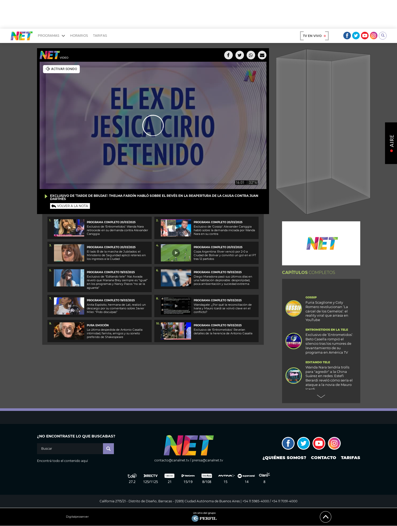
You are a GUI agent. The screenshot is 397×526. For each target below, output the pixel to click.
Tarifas (100, 35)
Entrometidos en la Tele (327, 329)
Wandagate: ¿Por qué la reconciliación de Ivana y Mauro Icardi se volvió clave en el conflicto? (223, 308)
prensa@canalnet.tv (207, 460)
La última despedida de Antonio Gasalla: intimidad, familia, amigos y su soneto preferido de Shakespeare (115, 333)
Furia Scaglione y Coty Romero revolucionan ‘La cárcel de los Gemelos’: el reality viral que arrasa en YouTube (327, 311)
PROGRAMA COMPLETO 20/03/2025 (111, 222)
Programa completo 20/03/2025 (111, 247)
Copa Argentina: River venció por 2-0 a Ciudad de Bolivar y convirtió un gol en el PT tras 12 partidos (225, 255)
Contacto (323, 457)
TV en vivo (314, 36)
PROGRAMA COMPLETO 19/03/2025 (218, 300)
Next (321, 396)
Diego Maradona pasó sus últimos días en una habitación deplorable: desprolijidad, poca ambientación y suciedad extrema (223, 280)
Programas (51, 35)
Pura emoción (98, 325)
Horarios (79, 35)
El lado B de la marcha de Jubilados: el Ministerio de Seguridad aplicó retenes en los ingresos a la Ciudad (116, 255)
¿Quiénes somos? (284, 457)
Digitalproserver (77, 516)
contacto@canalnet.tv (171, 460)
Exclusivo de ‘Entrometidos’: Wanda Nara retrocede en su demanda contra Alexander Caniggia (117, 230)
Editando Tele (318, 362)
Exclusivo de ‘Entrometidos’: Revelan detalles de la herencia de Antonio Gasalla (223, 331)
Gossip (311, 297)
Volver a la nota (72, 206)
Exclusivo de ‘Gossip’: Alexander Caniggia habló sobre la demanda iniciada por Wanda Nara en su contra (224, 230)
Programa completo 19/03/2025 (111, 272)
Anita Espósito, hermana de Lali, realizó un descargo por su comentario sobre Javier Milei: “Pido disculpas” (116, 308)
